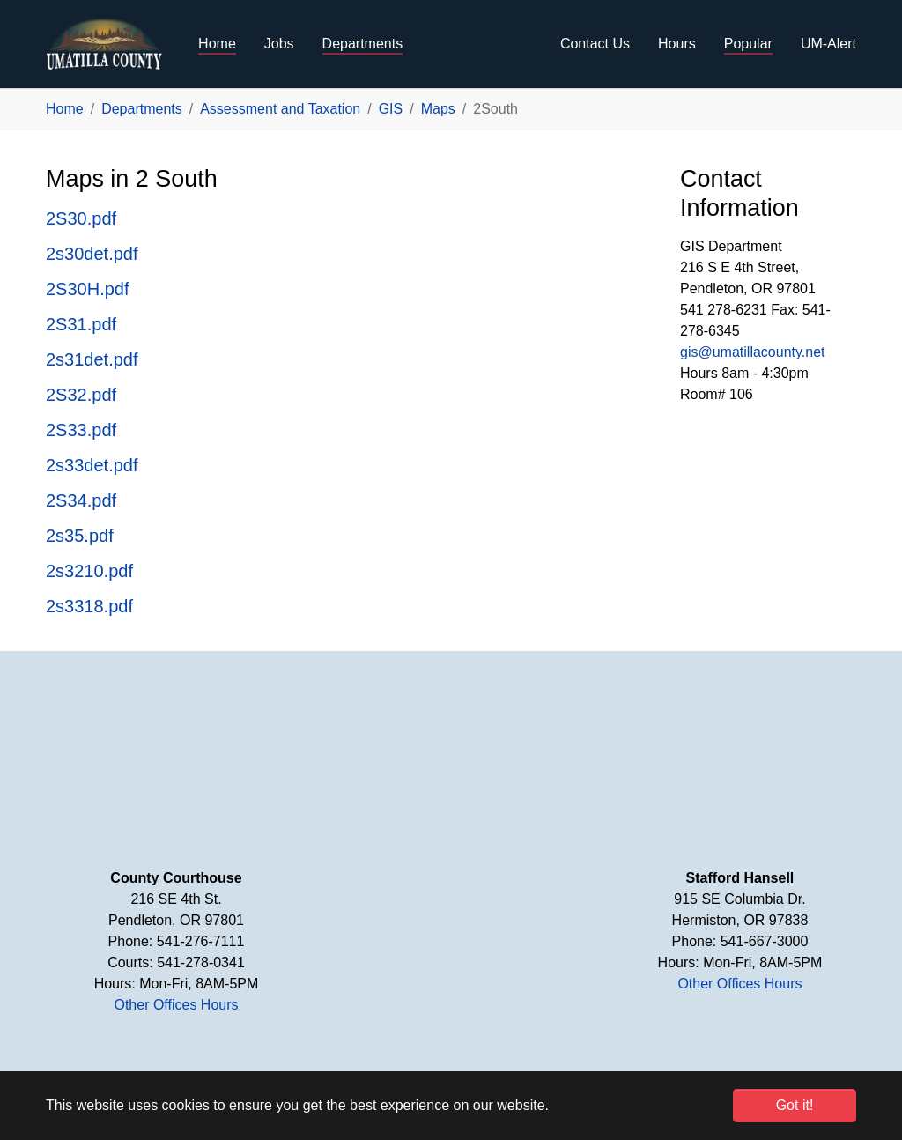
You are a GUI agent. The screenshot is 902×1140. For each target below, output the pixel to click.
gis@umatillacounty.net (752, 351)
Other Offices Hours (176, 1004)
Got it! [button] (795, 1105)
